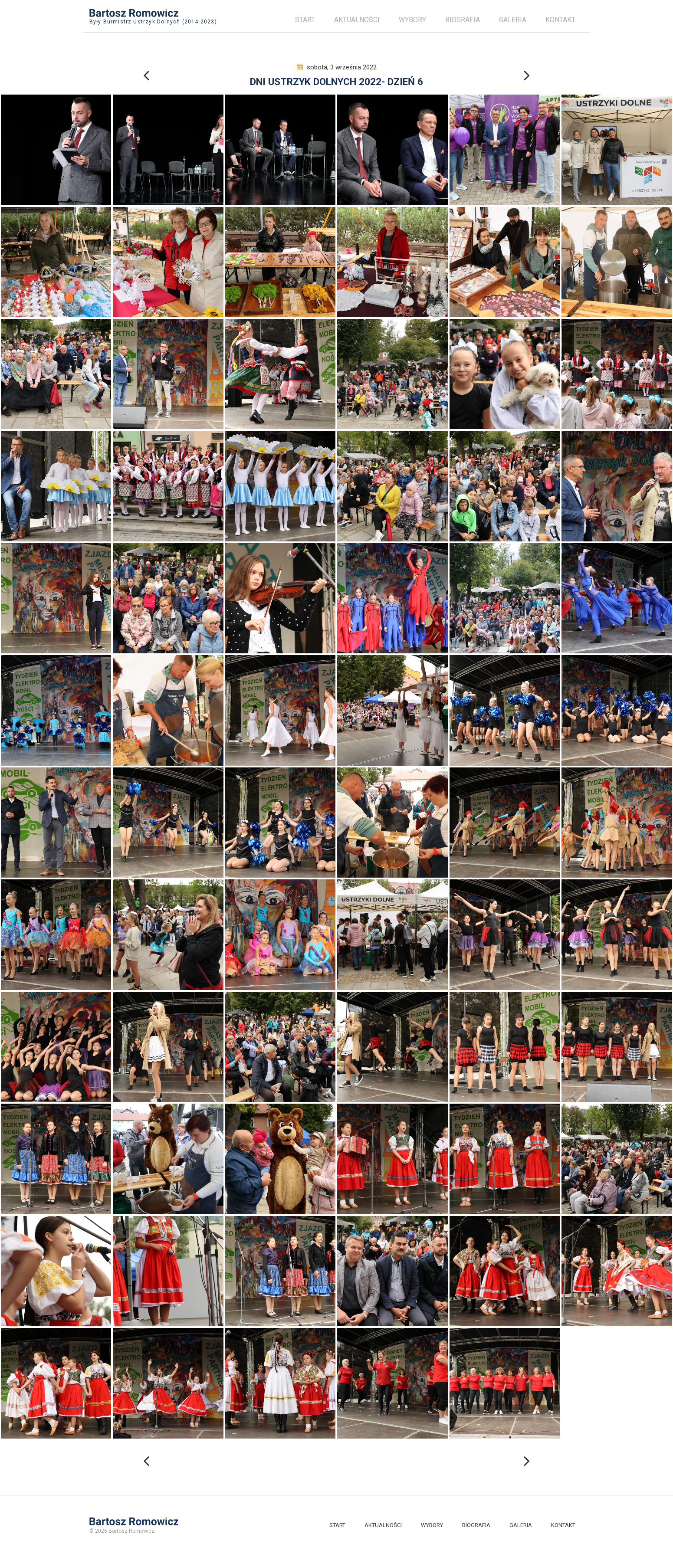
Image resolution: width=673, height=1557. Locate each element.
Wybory (412, 20)
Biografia (462, 20)
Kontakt (560, 20)
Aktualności (357, 20)
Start (305, 20)
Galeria (512, 20)
